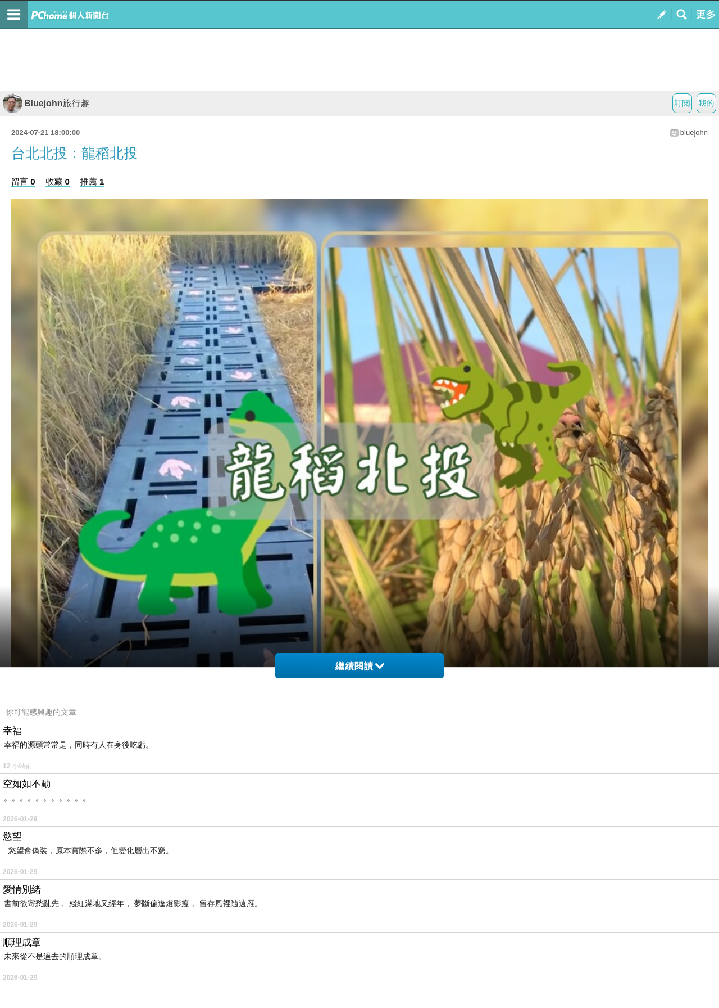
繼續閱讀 (359, 666)
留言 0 (23, 181)
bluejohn (694, 132)
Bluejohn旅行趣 (46, 103)
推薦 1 (92, 181)
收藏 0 (57, 181)
